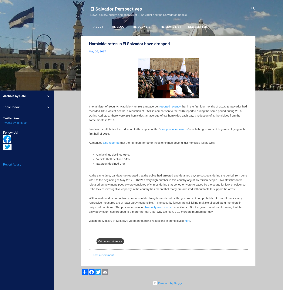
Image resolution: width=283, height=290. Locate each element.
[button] (245, 44)
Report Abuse (12, 164)
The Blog (117, 26)
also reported (111, 142)
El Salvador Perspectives (116, 9)
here (187, 220)
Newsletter (197, 26)
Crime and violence (110, 241)
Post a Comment (103, 255)
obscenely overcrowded (158, 207)
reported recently (170, 106)
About (98, 26)
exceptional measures (174, 129)
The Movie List (170, 26)
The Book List (141, 26)
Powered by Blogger (168, 283)
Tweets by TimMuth (15, 122)
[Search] (253, 9)
